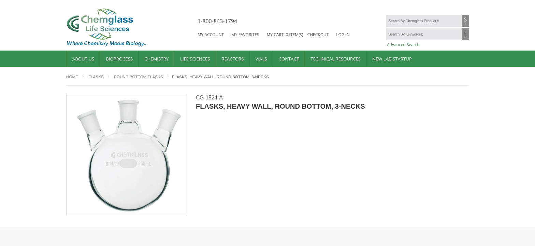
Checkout (318, 35)
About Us (83, 59)
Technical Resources (335, 59)
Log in (343, 35)
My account (211, 35)
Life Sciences (195, 59)
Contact (289, 59)
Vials (261, 59)
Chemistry (156, 59)
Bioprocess (119, 59)
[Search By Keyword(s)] (427, 34)
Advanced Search (403, 44)
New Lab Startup (392, 59)
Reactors (233, 59)
